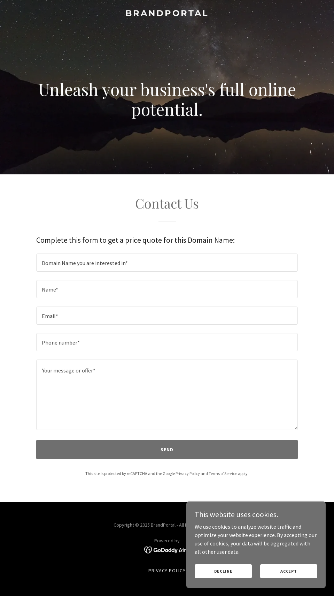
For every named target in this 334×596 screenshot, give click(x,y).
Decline (223, 571)
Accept (288, 571)
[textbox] (167, 263)
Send (167, 449)
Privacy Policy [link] (188, 473)
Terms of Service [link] (223, 473)
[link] (167, 13)
